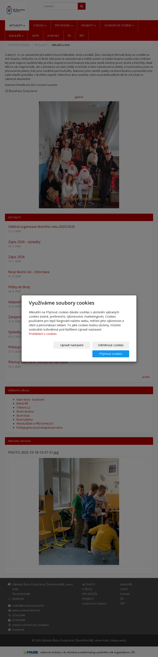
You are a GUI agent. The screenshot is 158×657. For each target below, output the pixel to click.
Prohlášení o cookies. (43, 338)
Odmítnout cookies (79, 349)
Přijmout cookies (113, 349)
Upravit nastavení (45, 349)
